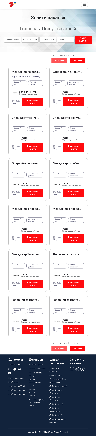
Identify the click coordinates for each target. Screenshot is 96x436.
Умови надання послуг (35, 374)
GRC (48, 432)
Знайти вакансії (83, 39)
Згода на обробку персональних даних (36, 402)
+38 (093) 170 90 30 (16, 390)
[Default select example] (30, 40)
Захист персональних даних (35, 383)
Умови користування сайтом (35, 393)
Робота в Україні (58, 386)
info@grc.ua (13, 382)
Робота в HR (56, 404)
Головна (29, 28)
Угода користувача (37, 369)
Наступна (78, 60)
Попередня (59, 60)
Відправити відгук (32, 102)
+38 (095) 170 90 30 (16, 394)
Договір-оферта (36, 365)
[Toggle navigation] (84, 4)
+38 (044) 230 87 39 (16, 386)
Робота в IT (56, 415)
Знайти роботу (55, 375)
